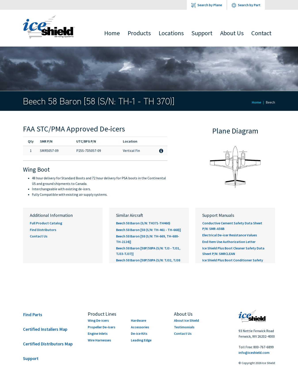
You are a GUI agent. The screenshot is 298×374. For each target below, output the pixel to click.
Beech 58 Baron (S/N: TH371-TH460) (143, 223)
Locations (171, 33)
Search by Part (246, 5)
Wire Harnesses (99, 340)
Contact (261, 33)
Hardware (138, 320)
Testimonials (184, 327)
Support (201, 33)
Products (139, 33)
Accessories (140, 327)
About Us (232, 33)
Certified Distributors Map (48, 344)
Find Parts (32, 314)
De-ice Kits (139, 333)
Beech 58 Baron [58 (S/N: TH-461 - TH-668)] (148, 229)
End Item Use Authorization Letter (229, 241)
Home (112, 33)
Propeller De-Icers (101, 327)
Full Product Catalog (46, 223)
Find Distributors (43, 229)
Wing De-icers (98, 320)
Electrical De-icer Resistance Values (229, 235)
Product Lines (102, 314)
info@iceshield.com (254, 352)
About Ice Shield (186, 320)
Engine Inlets (97, 333)
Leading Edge (141, 340)
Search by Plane (206, 5)
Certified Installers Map (45, 329)
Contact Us (38, 236)
